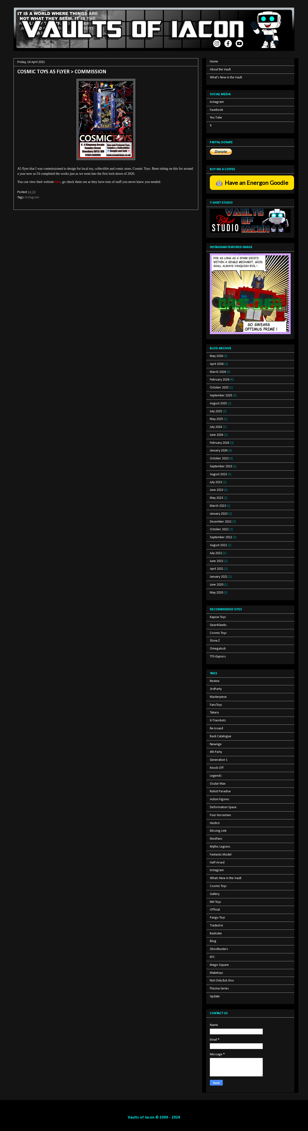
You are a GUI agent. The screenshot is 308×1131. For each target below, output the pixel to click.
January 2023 (219, 514)
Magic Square (219, 965)
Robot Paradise (220, 791)
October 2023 (219, 458)
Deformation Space (223, 807)
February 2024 (219, 443)
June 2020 (216, 585)
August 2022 (218, 545)
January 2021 (219, 577)
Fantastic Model (220, 854)
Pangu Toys (217, 917)
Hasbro (215, 823)
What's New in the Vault (226, 77)
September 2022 (221, 537)
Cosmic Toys (218, 633)
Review (214, 681)
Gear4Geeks (218, 625)
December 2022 (220, 522)
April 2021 (217, 569)
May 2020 (216, 592)
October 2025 (219, 387)
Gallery (214, 894)
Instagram (32, 197)
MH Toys (215, 902)
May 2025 (216, 419)
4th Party (216, 752)
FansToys (216, 705)
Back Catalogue (220, 736)
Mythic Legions (220, 847)
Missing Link (218, 831)
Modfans (216, 839)
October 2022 (219, 529)
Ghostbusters (219, 949)
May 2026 (216, 356)
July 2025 (216, 411)
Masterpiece (218, 697)
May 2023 (216, 498)
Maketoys (216, 973)
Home (214, 61)
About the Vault (220, 69)
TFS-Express (218, 656)
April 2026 (217, 364)
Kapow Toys (218, 617)
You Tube (216, 117)
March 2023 (218, 506)
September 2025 (221, 395)
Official (215, 910)
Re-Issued (216, 728)
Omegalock (218, 648)
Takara (214, 712)
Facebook (216, 110)
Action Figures (219, 799)
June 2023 (216, 490)
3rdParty (216, 689)
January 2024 (219, 450)
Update (215, 996)
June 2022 (216, 561)
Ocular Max (217, 784)
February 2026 (219, 379)
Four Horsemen (220, 815)
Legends (216, 776)
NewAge (216, 744)
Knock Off (217, 768)
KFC (212, 957)
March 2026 (218, 372)
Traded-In (216, 925)
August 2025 (218, 403)
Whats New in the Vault (225, 878)
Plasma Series (219, 988)
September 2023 (221, 466)
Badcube (216, 933)
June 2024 (216, 435)
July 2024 (216, 427)
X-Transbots (218, 720)
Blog (213, 941)
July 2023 (216, 482)
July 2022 (216, 553)
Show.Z (215, 641)
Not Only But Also (222, 980)
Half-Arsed (217, 862)
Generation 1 (219, 760)
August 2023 (218, 474)
